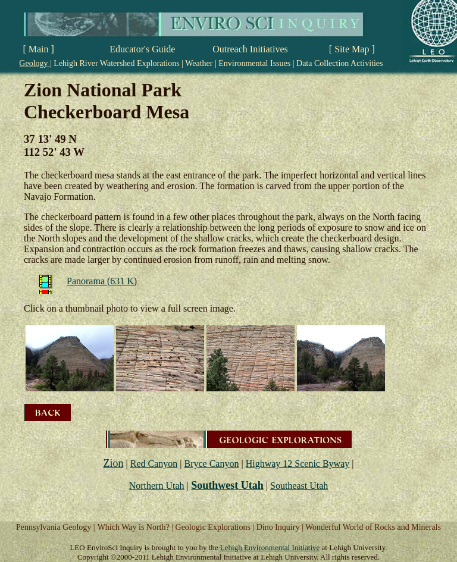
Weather (199, 63)
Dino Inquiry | (280, 527)
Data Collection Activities (339, 63)
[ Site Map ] (352, 49)
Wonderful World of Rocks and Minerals (373, 527)
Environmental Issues (255, 63)
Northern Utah (156, 486)
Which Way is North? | (137, 527)
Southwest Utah (227, 485)
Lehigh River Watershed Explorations (116, 63)
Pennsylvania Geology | (55, 527)
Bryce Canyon (211, 464)
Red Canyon (154, 464)
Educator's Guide (142, 49)
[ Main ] (38, 49)
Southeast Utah (299, 486)
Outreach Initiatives (250, 49)
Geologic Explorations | (216, 527)
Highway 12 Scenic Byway (298, 464)
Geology (34, 63)
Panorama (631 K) (102, 281)
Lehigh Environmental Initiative (270, 547)
